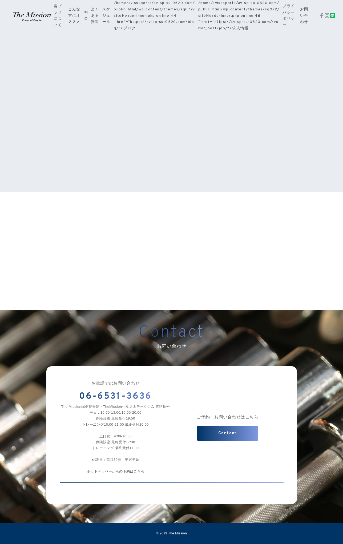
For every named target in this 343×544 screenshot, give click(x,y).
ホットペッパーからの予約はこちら (115, 471)
